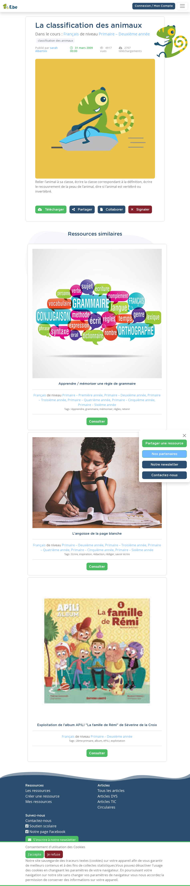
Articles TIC (107, 801)
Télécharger (51, 209)
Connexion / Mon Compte (154, 6)
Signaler (140, 209)
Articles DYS (108, 796)
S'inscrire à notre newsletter (52, 839)
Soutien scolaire (40, 826)
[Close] (184, 435)
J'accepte (34, 854)
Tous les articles (111, 790)
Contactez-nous (164, 475)
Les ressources (37, 790)
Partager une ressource (164, 443)
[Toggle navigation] (182, 6)
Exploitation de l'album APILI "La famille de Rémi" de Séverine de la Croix (97, 725)
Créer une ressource (42, 796)
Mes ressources (38, 801)
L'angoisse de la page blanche (97, 533)
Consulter (97, 421)
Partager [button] (82, 209)
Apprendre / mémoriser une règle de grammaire (97, 383)
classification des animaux (55, 40)
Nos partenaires (164, 454)
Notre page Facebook (45, 831)
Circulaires (106, 807)
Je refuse (53, 854)
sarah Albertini (46, 49)
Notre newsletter (164, 464)
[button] (111, 209)
